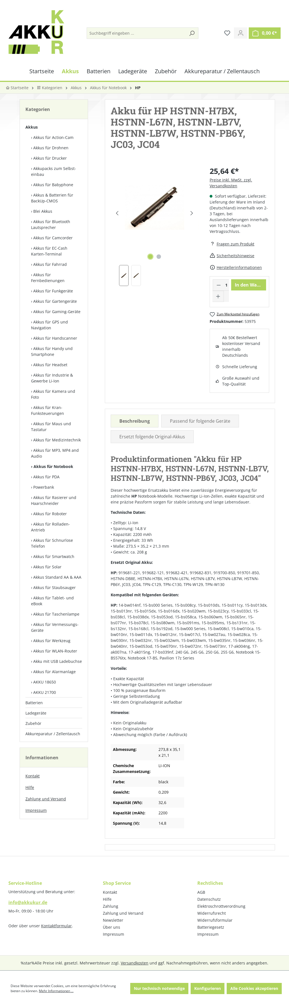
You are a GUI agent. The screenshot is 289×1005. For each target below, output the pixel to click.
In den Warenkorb (250, 285)
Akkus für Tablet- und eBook (52, 600)
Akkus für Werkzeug (51, 640)
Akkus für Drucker (50, 158)
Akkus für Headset (50, 364)
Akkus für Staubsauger (54, 587)
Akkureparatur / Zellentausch (52, 733)
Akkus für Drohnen (50, 147)
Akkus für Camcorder (53, 237)
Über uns (111, 927)
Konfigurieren (207, 988)
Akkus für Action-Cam (53, 137)
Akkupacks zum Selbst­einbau (53, 171)
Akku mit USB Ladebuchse (57, 661)
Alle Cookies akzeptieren (254, 988)
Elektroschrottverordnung (221, 906)
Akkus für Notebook (53, 466)
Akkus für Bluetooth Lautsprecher (50, 224)
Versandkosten (134, 963)
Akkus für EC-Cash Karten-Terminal (49, 251)
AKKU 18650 (44, 682)
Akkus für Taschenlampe (56, 614)
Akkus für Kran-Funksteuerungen (47, 410)
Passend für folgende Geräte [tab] (200, 421)
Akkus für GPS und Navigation (49, 324)
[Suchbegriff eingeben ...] (136, 33)
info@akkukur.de (27, 902)
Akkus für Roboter (50, 513)
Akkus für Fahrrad (50, 264)
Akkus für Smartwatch (53, 556)
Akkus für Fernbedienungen (48, 277)
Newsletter (113, 920)
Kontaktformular (56, 925)
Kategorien (49, 87)
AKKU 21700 (44, 692)
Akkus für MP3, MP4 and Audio (55, 453)
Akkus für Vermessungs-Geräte (55, 627)
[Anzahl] (226, 285)
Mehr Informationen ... (56, 991)
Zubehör (33, 723)
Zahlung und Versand (45, 798)
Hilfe (29, 787)
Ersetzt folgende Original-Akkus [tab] (152, 437)
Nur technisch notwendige (159, 988)
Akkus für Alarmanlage (54, 671)
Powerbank (43, 487)
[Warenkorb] (265, 33)
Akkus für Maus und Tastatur (51, 426)
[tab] (134, 421)
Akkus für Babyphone (53, 184)
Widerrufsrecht (211, 913)
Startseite (17, 87)
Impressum (36, 810)
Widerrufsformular (215, 920)
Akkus (31, 127)
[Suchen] (191, 33)
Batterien (34, 702)
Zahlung (110, 906)
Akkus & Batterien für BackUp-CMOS (52, 198)
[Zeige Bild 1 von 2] (150, 256)
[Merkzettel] (227, 33)
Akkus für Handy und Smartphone (52, 351)
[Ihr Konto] (240, 33)
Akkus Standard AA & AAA (57, 577)
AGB (201, 892)
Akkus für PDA (46, 476)
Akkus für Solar (47, 566)
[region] (154, 225)
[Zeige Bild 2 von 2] (159, 256)
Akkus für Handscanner (55, 338)
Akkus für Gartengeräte (55, 301)
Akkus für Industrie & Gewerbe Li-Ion (52, 378)
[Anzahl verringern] (218, 285)
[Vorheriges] (117, 213)
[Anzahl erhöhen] (218, 296)
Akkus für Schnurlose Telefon (52, 543)
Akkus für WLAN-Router (55, 651)
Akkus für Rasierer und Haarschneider (53, 500)
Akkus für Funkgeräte (53, 291)
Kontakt (32, 776)
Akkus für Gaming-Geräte (56, 311)
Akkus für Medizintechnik (57, 440)
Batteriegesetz (210, 927)
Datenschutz (209, 899)
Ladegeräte (35, 713)
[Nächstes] (191, 213)
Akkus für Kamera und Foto (53, 394)
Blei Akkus (42, 211)
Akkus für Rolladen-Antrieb (50, 527)
